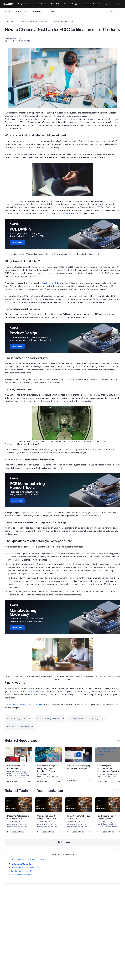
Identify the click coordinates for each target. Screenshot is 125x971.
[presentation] (118, 740)
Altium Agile (55, 4)
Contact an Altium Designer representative (23, 704)
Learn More (17, 242)
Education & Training (93, 4)
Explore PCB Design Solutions (48, 718)
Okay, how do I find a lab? (22, 261)
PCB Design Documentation (18, 726)
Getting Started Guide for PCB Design (84, 718)
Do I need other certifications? (22, 444)
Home (7, 11)
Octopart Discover (24, 4)
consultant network (64, 213)
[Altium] (8, 4)
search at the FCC (50, 283)
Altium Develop (41, 4)
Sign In (119, 4)
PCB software (35, 691)
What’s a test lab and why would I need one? (35, 135)
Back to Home (64, 842)
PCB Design (21, 11)
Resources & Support (72, 4)
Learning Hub (9, 21)
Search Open (106, 4)
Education (52, 11)
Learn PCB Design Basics (16, 718)
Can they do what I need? (19, 389)
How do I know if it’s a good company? (26, 357)
